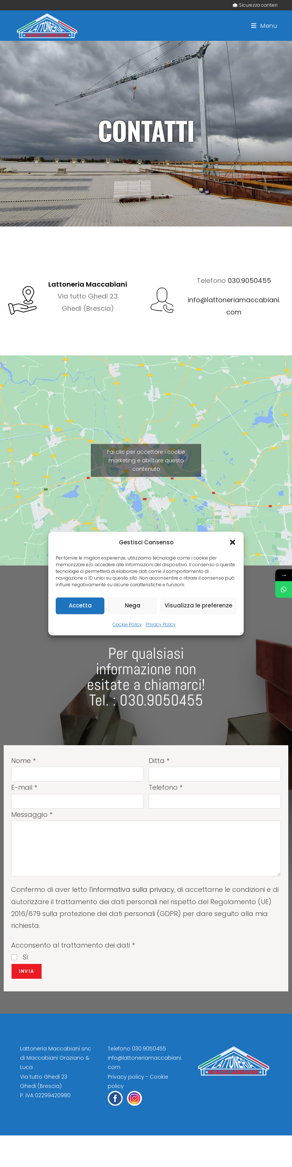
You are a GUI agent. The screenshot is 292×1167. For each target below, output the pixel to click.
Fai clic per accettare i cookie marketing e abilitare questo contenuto (146, 460)
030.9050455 (249, 280)
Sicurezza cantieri (258, 5)
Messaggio (31, 814)
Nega (132, 605)
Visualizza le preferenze (198, 605)
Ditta (159, 760)
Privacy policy (126, 1076)
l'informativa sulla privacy (131, 889)
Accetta (80, 605)
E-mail (24, 787)
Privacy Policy (161, 624)
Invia (26, 971)
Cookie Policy (127, 624)
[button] (232, 542)
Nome (23, 760)
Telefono (165, 787)
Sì (19, 957)
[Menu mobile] (264, 26)
